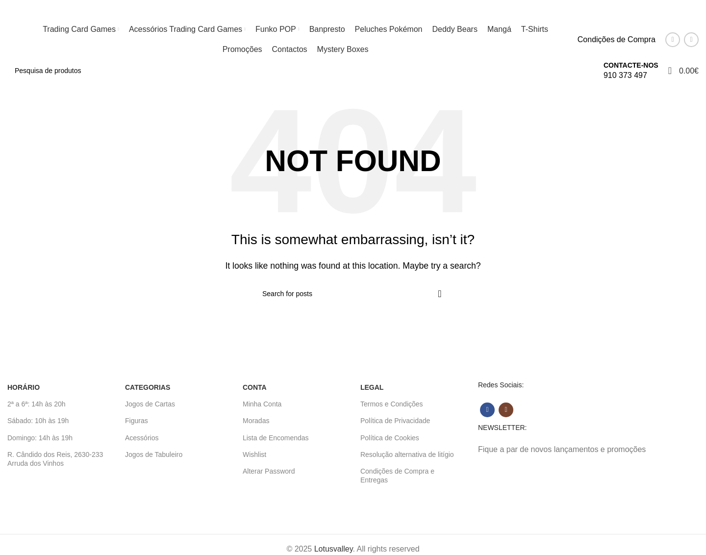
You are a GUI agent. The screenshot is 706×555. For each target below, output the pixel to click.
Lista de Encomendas (276, 438)
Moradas (256, 421)
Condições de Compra (617, 39)
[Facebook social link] (672, 39)
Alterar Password (269, 471)
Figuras (136, 421)
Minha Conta (262, 404)
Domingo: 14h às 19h (40, 438)
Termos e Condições (391, 404)
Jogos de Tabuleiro (153, 454)
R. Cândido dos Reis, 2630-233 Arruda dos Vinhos (55, 459)
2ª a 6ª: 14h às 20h (36, 404)
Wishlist (254, 454)
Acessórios (141, 438)
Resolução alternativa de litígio (407, 454)
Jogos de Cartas (150, 404)
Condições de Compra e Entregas (397, 475)
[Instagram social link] (691, 39)
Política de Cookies (389, 438)
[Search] (300, 70)
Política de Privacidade (395, 421)
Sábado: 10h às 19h (38, 421)
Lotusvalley (333, 549)
